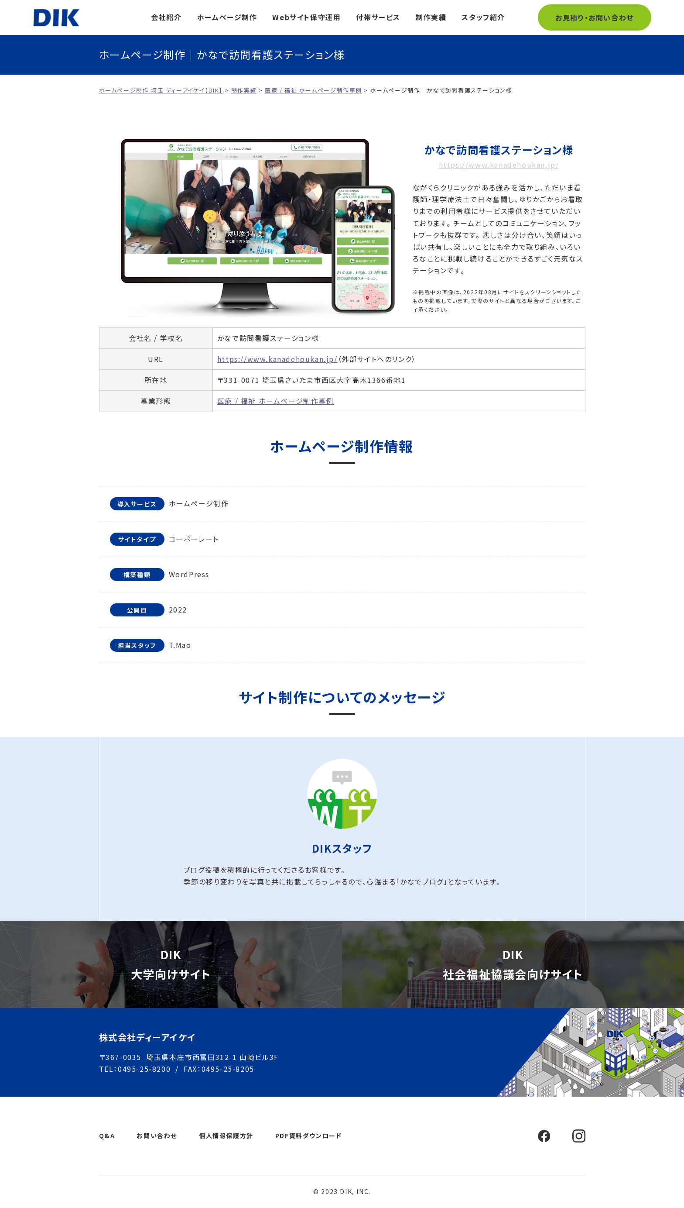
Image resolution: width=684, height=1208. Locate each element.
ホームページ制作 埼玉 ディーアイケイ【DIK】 (56, 18)
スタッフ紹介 (483, 17)
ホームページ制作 (227, 17)
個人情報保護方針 (226, 1135)
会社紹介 (166, 17)
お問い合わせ (157, 1135)
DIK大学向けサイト (171, 963)
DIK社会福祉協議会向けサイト (513, 963)
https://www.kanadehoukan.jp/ (499, 164)
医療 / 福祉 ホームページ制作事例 (275, 401)
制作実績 (431, 17)
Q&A (107, 1135)
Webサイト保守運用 (306, 17)
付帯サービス (378, 17)
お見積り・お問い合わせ (594, 17)
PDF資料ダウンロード (308, 1135)
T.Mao (180, 645)
